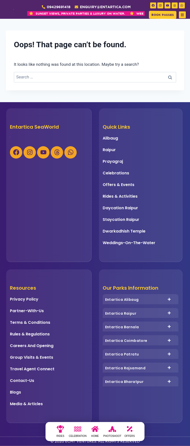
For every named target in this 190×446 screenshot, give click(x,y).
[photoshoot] (112, 433)
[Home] (95, 433)
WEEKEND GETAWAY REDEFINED (106, 13)
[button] (182, 14)
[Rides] (60, 433)
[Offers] (129, 433)
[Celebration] (77, 433)
